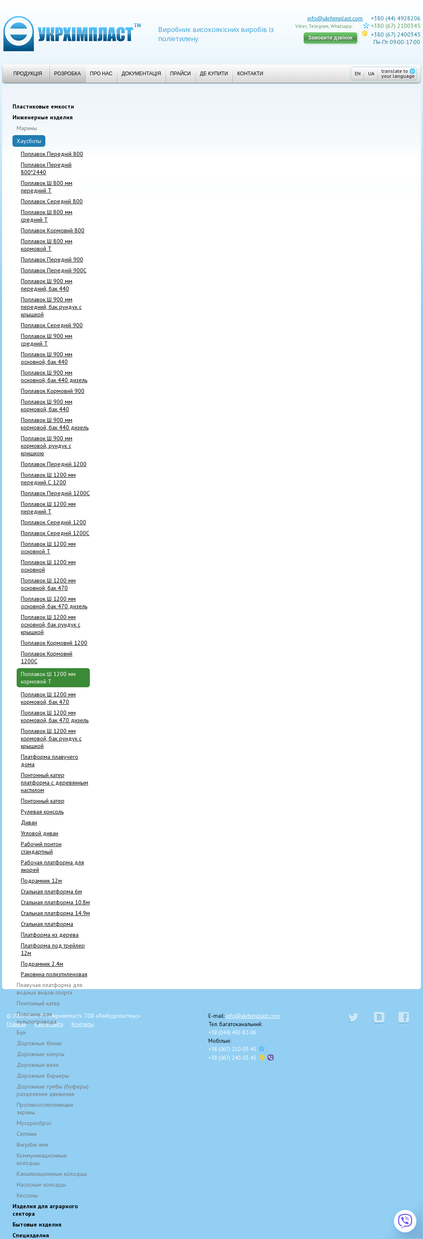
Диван (29, 822)
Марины (27, 128)
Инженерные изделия (42, 117)
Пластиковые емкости (43, 106)
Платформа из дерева (50, 934)
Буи (21, 1032)
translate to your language (398, 73)
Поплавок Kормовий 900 (52, 391)
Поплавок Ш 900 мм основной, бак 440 (46, 357)
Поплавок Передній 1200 (54, 464)
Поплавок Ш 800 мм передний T (46, 186)
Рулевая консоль (42, 811)
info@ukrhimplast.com (335, 18)
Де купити (214, 74)
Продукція (24, 73)
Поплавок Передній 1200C (55, 493)
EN (358, 73)
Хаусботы (29, 141)
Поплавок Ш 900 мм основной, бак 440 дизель (54, 376)
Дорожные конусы (40, 1054)
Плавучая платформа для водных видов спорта (49, 988)
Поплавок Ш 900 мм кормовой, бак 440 (46, 405)
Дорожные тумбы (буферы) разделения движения (53, 1090)
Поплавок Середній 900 (52, 325)
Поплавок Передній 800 (52, 154)
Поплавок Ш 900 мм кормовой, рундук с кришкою (46, 445)
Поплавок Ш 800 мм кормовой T (46, 244)
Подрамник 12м (41, 880)
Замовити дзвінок (330, 38)
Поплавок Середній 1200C (55, 533)
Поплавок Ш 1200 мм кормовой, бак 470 (48, 698)
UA (371, 73)
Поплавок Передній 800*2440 (46, 168)
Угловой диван (39, 833)
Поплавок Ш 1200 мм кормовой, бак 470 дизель (55, 716)
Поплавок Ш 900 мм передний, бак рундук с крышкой (51, 307)
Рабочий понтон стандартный (41, 847)
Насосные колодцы (41, 1184)
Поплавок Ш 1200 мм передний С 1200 (48, 478)
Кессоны (27, 1195)
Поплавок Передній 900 (52, 259)
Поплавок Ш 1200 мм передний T (48, 507)
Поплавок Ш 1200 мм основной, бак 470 (48, 584)
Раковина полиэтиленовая (54, 974)
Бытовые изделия (37, 1224)
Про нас (101, 74)
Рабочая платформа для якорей (52, 866)
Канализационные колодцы (52, 1173)
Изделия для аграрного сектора (45, 1209)
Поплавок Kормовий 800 (52, 230)
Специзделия (30, 1235)
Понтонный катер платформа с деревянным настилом (54, 782)
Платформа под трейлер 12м (53, 949)
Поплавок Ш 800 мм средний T (46, 215)
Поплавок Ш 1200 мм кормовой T (48, 677)
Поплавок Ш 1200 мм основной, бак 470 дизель (54, 602)
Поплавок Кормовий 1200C (46, 657)
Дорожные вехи (38, 1065)
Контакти (250, 74)
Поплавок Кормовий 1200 (54, 643)
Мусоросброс (34, 1123)
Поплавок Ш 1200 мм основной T (48, 547)
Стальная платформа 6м (51, 891)
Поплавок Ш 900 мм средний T (46, 339)
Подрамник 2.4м (42, 964)
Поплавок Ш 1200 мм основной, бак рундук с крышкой (50, 624)
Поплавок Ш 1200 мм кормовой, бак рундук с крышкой (51, 738)
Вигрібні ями (32, 1144)
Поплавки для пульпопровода (37, 1017)
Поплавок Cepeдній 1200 (53, 522)
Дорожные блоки (39, 1043)
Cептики (27, 1134)
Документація (141, 74)
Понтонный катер (42, 801)
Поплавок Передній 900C (54, 270)
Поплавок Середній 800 (52, 201)
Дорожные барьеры (43, 1075)
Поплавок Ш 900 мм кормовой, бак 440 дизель (55, 423)
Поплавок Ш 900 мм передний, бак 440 (46, 284)
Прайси (180, 74)
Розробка (67, 74)
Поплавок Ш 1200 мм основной (48, 565)
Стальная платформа (47, 924)
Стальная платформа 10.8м (55, 902)
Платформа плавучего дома (49, 760)
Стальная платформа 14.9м (55, 913)
